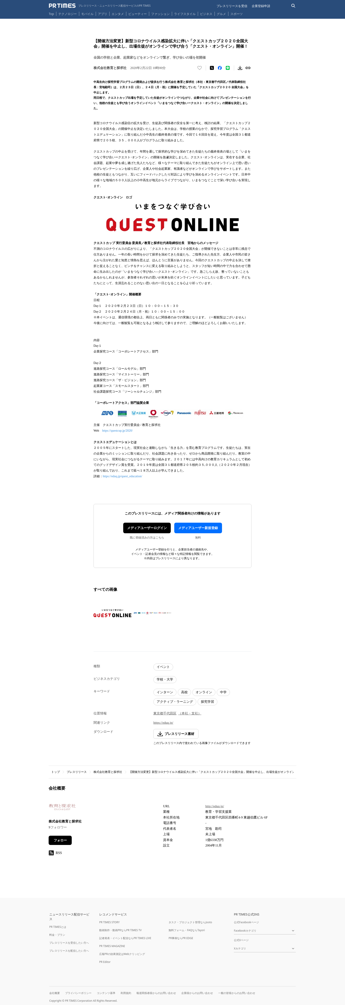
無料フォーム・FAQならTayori (187, 930)
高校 (184, 692)
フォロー (60, 840)
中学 (223, 692)
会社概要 (54, 993)
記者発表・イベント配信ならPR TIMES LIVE (125, 938)
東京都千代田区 (164, 713)
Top (51, 14)
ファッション (160, 14)
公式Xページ (241, 940)
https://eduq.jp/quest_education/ (122, 476)
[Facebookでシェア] (219, 67)
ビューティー (137, 14)
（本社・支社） (189, 713)
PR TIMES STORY (109, 922)
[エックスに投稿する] (211, 67)
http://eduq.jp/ (214, 806)
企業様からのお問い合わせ (197, 993)
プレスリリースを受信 (232, 6)
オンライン (204, 692)
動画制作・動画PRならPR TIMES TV (120, 930)
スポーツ (236, 14)
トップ (55, 772)
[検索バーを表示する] (293, 6)
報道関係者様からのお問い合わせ (156, 993)
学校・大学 (165, 679)
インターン (165, 692)
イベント (163, 667)
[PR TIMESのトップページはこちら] (100, 5)
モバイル (87, 14)
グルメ (221, 14)
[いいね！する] (199, 67)
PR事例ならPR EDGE (181, 938)
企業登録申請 (261, 6)
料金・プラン (57, 935)
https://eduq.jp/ (163, 722)
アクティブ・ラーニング (175, 701)
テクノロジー (67, 14)
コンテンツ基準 (106, 993)
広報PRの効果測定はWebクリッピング (122, 954)
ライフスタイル (185, 14)
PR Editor (105, 962)
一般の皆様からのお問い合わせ (236, 993)
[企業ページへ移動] (62, 808)
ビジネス (206, 14)
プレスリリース (77, 772)
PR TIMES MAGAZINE (112, 946)
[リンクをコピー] (247, 67)
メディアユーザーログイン (147, 528)
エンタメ (118, 14)
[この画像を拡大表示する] (112, 613)
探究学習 (207, 701)
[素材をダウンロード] (240, 67)
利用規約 (126, 993)
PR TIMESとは (57, 927)
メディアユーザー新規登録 (198, 528)
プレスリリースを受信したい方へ (69, 943)
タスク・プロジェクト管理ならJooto (190, 922)
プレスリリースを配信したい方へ (69, 951)
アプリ (102, 14)
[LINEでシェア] (227, 67)
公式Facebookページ (246, 922)
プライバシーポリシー (78, 993)
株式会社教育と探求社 (108, 772)
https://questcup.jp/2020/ (117, 430)
